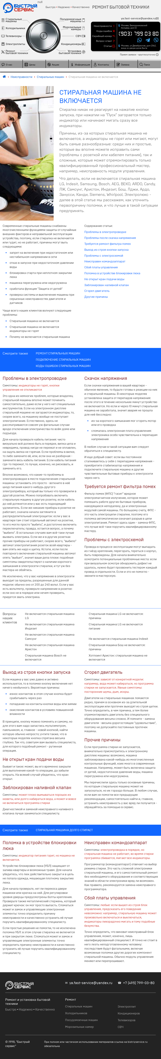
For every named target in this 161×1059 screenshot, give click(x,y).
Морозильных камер (79, 1027)
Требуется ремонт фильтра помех (107, 244)
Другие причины (96, 297)
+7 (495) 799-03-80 (139, 983)
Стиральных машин (78, 1006)
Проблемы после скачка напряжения (110, 238)
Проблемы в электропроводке (105, 232)
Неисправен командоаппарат (104, 261)
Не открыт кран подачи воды (104, 279)
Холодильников (76, 1013)
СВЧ (120, 1027)
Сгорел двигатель (96, 291)
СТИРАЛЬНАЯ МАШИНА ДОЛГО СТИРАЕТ (64, 830)
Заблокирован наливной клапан (106, 285)
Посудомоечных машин (81, 1020)
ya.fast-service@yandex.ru (90, 983)
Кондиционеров (129, 1013)
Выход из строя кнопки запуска (106, 250)
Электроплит (127, 1006)
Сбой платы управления (101, 267)
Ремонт (70, 1000)
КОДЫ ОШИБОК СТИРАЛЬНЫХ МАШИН (63, 366)
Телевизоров (126, 1020)
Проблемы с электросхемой (103, 256)
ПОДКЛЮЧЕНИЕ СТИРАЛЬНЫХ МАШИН (63, 360)
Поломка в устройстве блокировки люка (112, 273)
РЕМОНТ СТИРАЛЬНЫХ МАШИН (58, 353)
